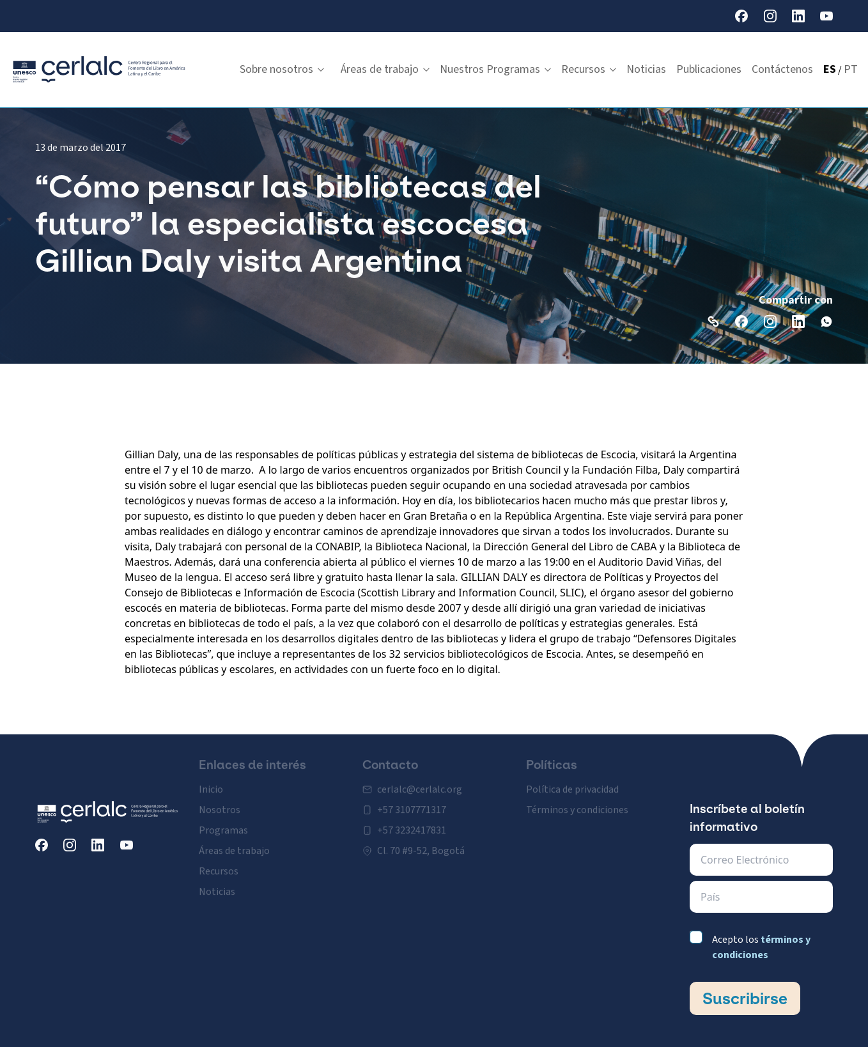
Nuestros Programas (495, 69)
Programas (223, 822)
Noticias (646, 69)
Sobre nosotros (282, 69)
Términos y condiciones (577, 802)
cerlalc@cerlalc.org (419, 781)
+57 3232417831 (411, 822)
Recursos (588, 69)
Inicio (211, 781)
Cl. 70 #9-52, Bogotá (421, 842)
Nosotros (219, 802)
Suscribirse (744, 998)
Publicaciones (708, 69)
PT (851, 69)
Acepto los (761, 947)
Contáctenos (782, 69)
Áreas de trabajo (385, 69)
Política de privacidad (572, 781)
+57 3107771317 (411, 802)
